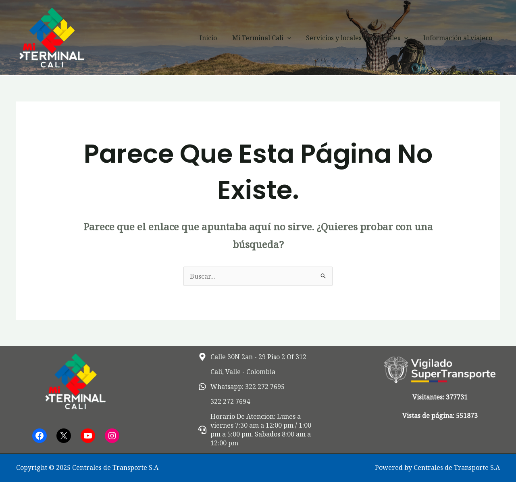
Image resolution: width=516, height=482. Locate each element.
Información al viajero (458, 37)
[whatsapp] (241, 386)
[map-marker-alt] (252, 356)
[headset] (258, 429)
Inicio (216, 37)
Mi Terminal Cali (267, 38)
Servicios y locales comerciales (360, 38)
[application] (293, 38)
